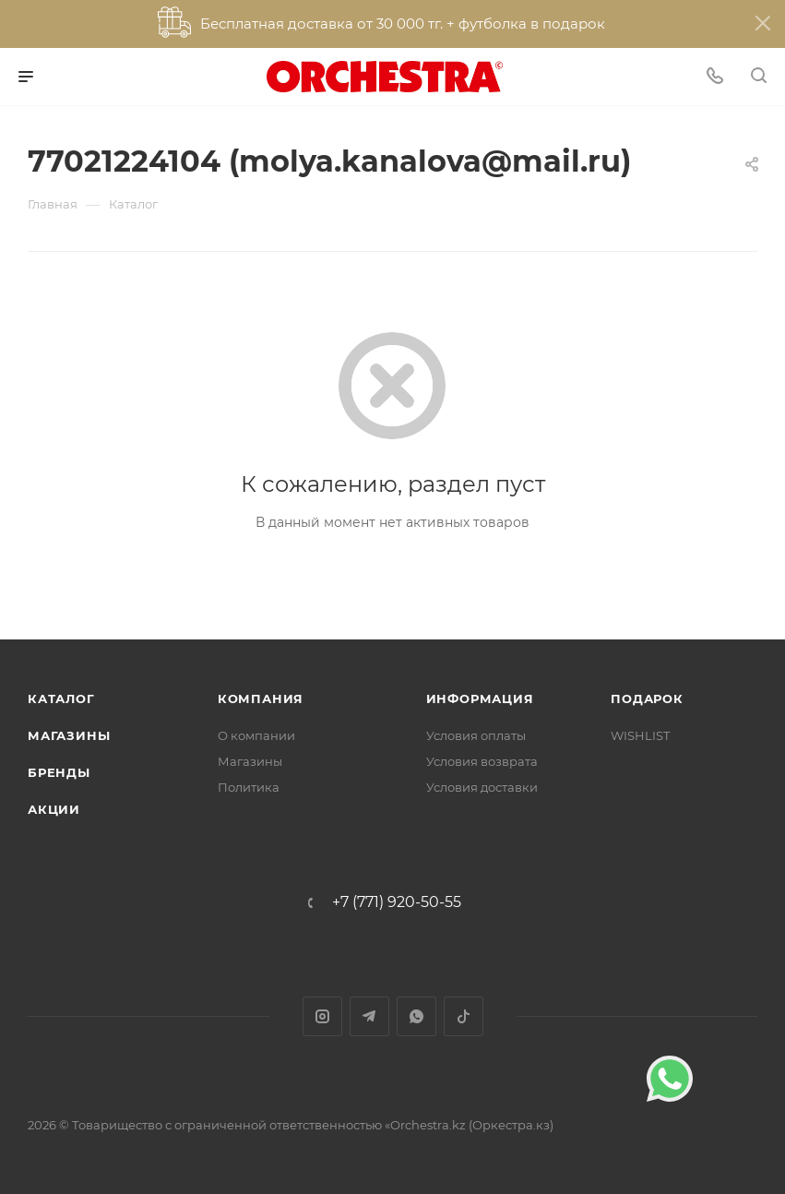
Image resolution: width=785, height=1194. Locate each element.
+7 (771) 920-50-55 (396, 902)
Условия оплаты (476, 735)
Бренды (59, 772)
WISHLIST (640, 735)
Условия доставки (482, 787)
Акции (54, 809)
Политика (249, 787)
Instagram (322, 1016)
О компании (256, 735)
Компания (260, 698)
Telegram (369, 1016)
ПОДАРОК (647, 698)
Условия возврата (482, 761)
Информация (480, 698)
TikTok (463, 1016)
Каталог (61, 698)
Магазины (69, 735)
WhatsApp (416, 1016)
